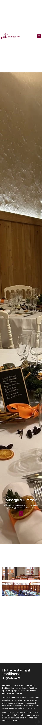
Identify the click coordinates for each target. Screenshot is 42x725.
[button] (39, 36)
